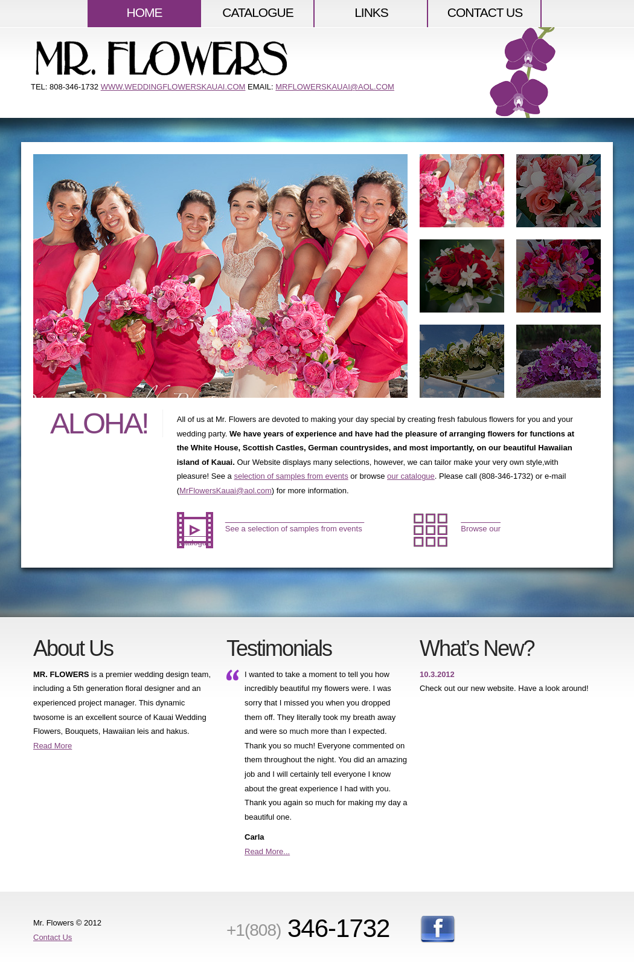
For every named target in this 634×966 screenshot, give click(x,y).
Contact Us (52, 937)
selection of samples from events (291, 476)
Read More (52, 745)
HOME (144, 12)
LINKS (371, 12)
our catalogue (411, 476)
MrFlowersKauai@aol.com (225, 490)
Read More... (267, 851)
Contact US (485, 12)
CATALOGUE (257, 12)
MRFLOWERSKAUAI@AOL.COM (334, 86)
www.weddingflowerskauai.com (173, 86)
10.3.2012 (437, 674)
